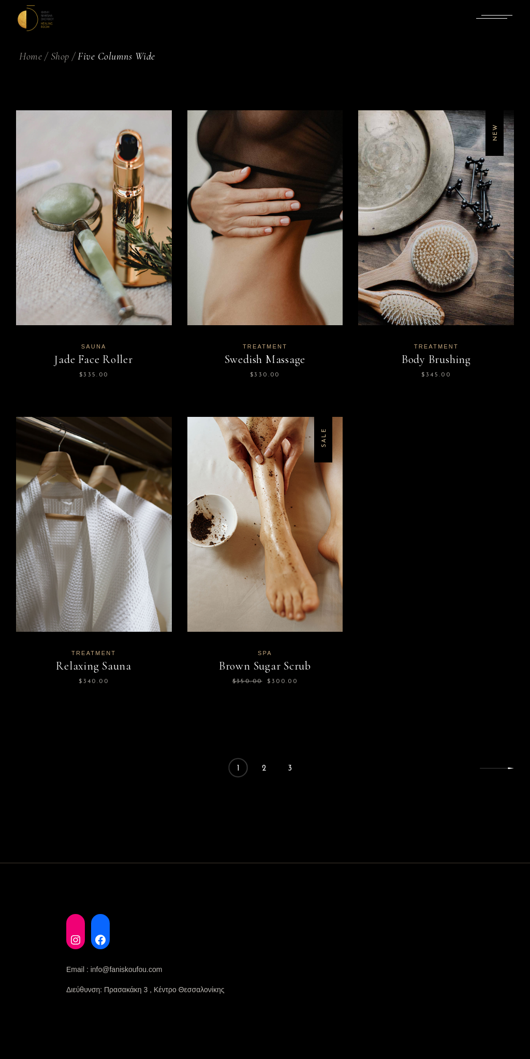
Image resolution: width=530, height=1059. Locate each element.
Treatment (265, 346)
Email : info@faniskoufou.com (114, 969)
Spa (265, 653)
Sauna (94, 346)
